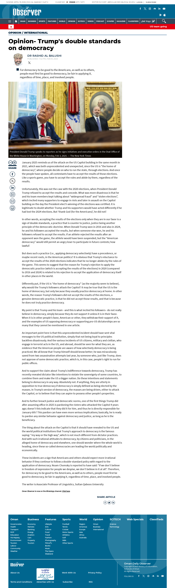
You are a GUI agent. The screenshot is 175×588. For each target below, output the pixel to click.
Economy (32, 524)
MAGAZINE (121, 21)
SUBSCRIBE (151, 2)
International (98, 529)
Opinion (14, 32)
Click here (66, 491)
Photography (50, 540)
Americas (83, 527)
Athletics (66, 535)
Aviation (31, 535)
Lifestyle (48, 524)
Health (13, 527)
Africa (81, 535)
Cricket (65, 529)
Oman (95, 524)
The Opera (49, 551)
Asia (81, 532)
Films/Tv (48, 543)
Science (113, 524)
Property (31, 540)
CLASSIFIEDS (133, 21)
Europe (82, 529)
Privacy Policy (95, 573)
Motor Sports (67, 532)
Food (47, 532)
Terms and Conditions (21, 582)
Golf (64, 538)
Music (47, 548)
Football (65, 524)
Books (47, 546)
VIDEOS (91, 21)
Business (96, 527)
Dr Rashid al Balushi (44, 55)
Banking (31, 529)
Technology (114, 527)
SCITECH (81, 21)
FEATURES (52, 21)
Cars (29, 538)
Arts (46, 527)
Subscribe (68, 582)
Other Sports (67, 543)
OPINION (71, 21)
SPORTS (42, 21)
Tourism (13, 543)
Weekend (49, 554)
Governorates (16, 524)
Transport (14, 529)
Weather (13, 551)
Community (15, 548)
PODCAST (100, 21)
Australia (82, 538)
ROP (12, 532)
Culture (48, 529)
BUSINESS (32, 21)
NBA (64, 540)
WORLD (62, 21)
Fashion (48, 538)
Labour (13, 546)
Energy (30, 532)
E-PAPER (110, 21)
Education (14, 535)
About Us (14, 573)
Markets (31, 527)
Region (82, 524)
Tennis (65, 527)
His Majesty (15, 538)
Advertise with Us (45, 582)
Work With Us (69, 573)
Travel (47, 535)
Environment (15, 540)
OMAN (22, 21)
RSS (91, 582)
